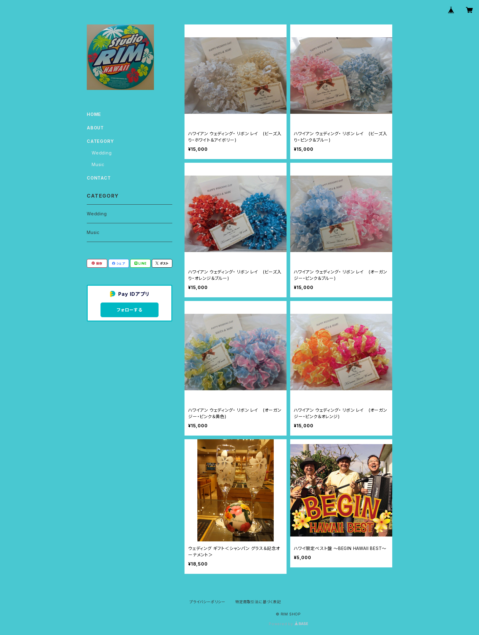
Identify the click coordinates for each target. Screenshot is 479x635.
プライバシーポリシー (207, 602)
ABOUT (95, 127)
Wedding (102, 152)
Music (98, 164)
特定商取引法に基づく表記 (258, 602)
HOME (94, 114)
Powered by (288, 624)
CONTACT (99, 177)
